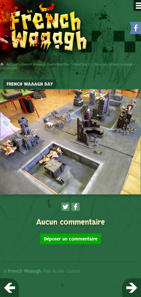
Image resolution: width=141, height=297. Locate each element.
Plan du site (54, 271)
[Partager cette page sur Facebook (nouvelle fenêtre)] (75, 207)
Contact (73, 271)
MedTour (63, 64)
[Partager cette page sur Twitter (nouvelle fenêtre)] (65, 207)
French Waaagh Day (37, 64)
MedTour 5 (82, 64)
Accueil (11, 64)
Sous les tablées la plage (113, 64)
